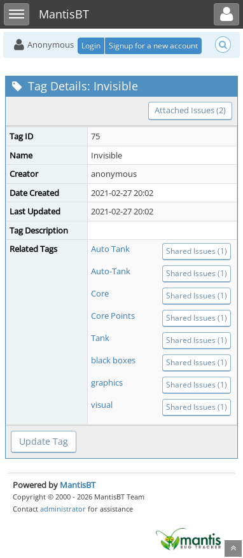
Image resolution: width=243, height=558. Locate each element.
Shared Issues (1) (196, 251)
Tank (100, 338)
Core (100, 293)
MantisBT (77, 485)
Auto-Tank (110, 271)
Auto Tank (110, 249)
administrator (63, 508)
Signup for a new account (153, 45)
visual (102, 404)
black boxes (113, 360)
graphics (107, 382)
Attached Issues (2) (190, 110)
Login (91, 45)
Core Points (113, 315)
